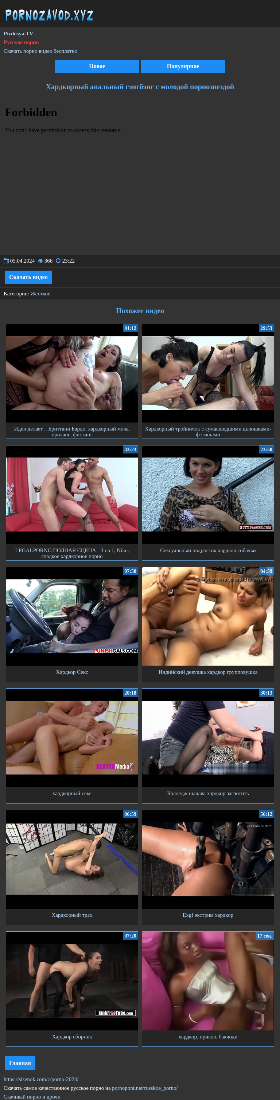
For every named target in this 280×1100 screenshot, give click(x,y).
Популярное (183, 66)
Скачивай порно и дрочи (32, 1097)
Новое (97, 66)
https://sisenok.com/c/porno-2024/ (41, 1079)
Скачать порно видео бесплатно (40, 51)
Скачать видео (28, 277)
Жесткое (40, 293)
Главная (20, 1063)
